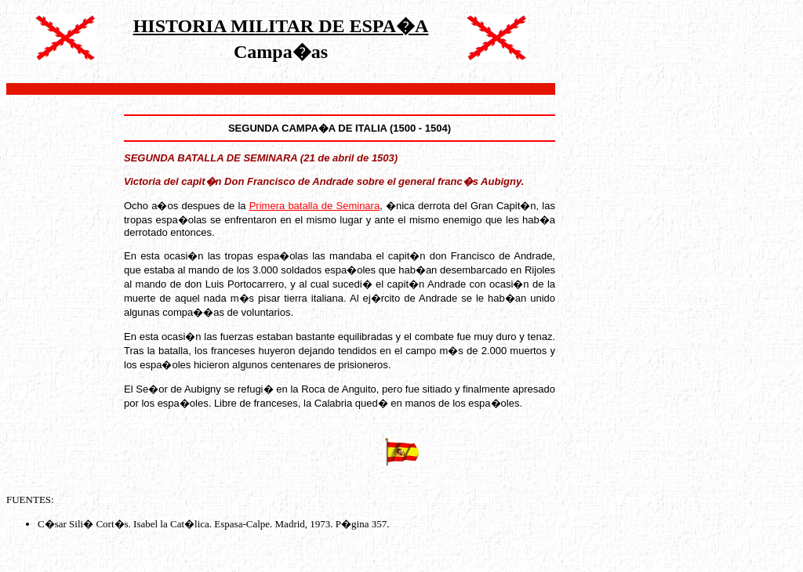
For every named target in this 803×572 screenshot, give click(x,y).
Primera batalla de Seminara (314, 206)
